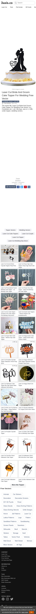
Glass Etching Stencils (11, 510)
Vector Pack (16, 537)
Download (10, 187)
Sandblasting (24, 521)
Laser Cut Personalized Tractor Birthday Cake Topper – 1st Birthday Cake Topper (9, 289)
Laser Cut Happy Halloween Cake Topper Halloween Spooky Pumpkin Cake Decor (27, 361)
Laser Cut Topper (18, 237)
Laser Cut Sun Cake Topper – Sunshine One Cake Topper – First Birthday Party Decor (8, 313)
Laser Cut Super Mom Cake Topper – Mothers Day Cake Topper (8, 337)
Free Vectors (5, 558)
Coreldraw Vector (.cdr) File (10, 101)
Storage (15, 533)
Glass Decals (7, 506)
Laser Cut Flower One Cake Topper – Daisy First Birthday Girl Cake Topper (26, 289)
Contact (3, 570)
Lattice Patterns (8, 517)
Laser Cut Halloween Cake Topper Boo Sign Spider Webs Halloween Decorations (8, 385)
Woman (29, 541)
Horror (5, 514)
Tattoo (5, 537)
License (3, 588)
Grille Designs (27, 510)
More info (14, 103)
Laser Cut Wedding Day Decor (18, 241)
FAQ (2, 568)
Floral (19, 502)
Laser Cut (4, 7)
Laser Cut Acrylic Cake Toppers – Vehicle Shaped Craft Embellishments (27, 313)
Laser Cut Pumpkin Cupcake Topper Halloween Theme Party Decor (9, 361)
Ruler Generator (6, 582)
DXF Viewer (4, 580)
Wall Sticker (19, 541)
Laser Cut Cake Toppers (10, 233)
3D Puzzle (28, 7)
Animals (6, 494)
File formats (19, 7)
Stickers (6, 533)
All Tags (19, 545)
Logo (20, 517)
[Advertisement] (18, 27)
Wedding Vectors (24, 230)
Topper (18, 178)
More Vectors (7, 545)
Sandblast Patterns (9, 521)
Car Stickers (17, 494)
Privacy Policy (5, 590)
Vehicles (27, 537)
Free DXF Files (5, 556)
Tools (11, 7)
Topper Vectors (10, 230)
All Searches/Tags (6, 560)
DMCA (3, 592)
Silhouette (6, 529)
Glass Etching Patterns (24, 506)
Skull (16, 529)
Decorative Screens (21, 498)
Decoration (7, 498)
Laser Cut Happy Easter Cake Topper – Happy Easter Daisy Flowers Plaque (26, 337)
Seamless (20, 525)
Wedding (17, 180)
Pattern (28, 517)
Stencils (24, 529)
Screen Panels (8, 525)
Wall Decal (7, 541)
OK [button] (31, 612)
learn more (25, 612)
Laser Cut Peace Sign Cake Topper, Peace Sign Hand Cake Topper (27, 265)
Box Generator (5, 576)
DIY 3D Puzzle (8, 502)
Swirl (24, 533)
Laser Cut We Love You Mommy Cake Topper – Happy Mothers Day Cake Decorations (9, 409)
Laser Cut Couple (27, 233)
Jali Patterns (16, 514)
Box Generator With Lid (8, 578)
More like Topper (18, 485)
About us (4, 566)
